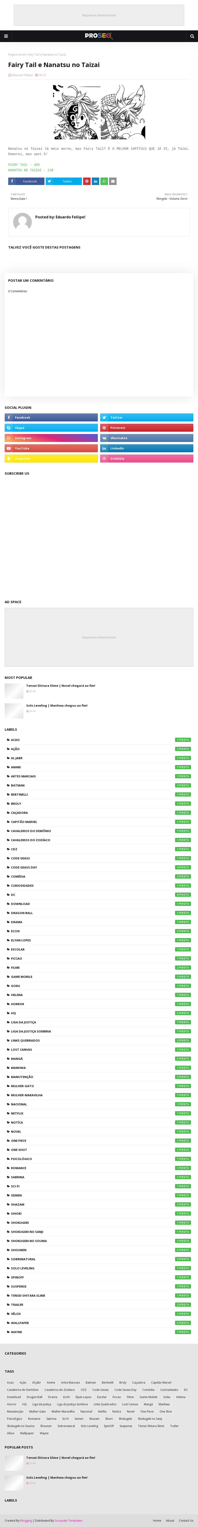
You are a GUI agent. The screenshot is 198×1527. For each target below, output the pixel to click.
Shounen (101, 1250)
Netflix (101, 1113)
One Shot (101, 1150)
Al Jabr (101, 758)
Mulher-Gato (101, 1086)
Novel (101, 1131)
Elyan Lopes (101, 940)
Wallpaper (101, 1323)
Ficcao (101, 958)
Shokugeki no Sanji (101, 1232)
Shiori (101, 1213)
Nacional (101, 1104)
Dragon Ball (101, 913)
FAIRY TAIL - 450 (24, 165)
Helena (101, 995)
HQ (101, 1013)
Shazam (101, 1204)
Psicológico (101, 1159)
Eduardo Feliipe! (22, 75)
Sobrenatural (101, 1259)
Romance (101, 1168)
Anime (101, 767)
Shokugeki (101, 1223)
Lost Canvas (101, 1049)
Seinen (101, 1195)
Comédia (101, 876)
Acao (101, 740)
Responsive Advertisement (99, 15)
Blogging (26, 1521)
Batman (101, 785)
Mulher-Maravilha (101, 1095)
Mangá (101, 1059)
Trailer (101, 1305)
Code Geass (101, 858)
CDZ (101, 849)
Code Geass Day (101, 867)
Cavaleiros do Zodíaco (101, 840)
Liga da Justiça (101, 1022)
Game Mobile (101, 977)
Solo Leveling (101, 1268)
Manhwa (101, 1068)
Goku (101, 986)
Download (101, 904)
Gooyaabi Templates (68, 1521)
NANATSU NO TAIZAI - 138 (30, 170)
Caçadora (101, 813)
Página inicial (16, 55)
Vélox (101, 1314)
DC (101, 895)
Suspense (101, 1286)
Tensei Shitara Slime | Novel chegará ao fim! (60, 685)
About (170, 1521)
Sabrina (101, 1177)
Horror (101, 1004)
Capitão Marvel (101, 822)
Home (157, 1521)
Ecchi (101, 931)
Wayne (101, 1332)
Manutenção (101, 1077)
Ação (101, 749)
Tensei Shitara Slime (101, 1295)
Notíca (101, 1122)
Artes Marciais (101, 776)
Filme (101, 967)
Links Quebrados (101, 1040)
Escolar (101, 949)
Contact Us (186, 1521)
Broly (101, 803)
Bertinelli (101, 794)
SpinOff (101, 1277)
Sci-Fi (101, 1186)
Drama (101, 922)
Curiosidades (101, 885)
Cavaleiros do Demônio (101, 831)
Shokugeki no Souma (101, 1241)
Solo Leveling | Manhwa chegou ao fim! (57, 705)
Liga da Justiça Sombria (101, 1031)
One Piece (101, 1141)
